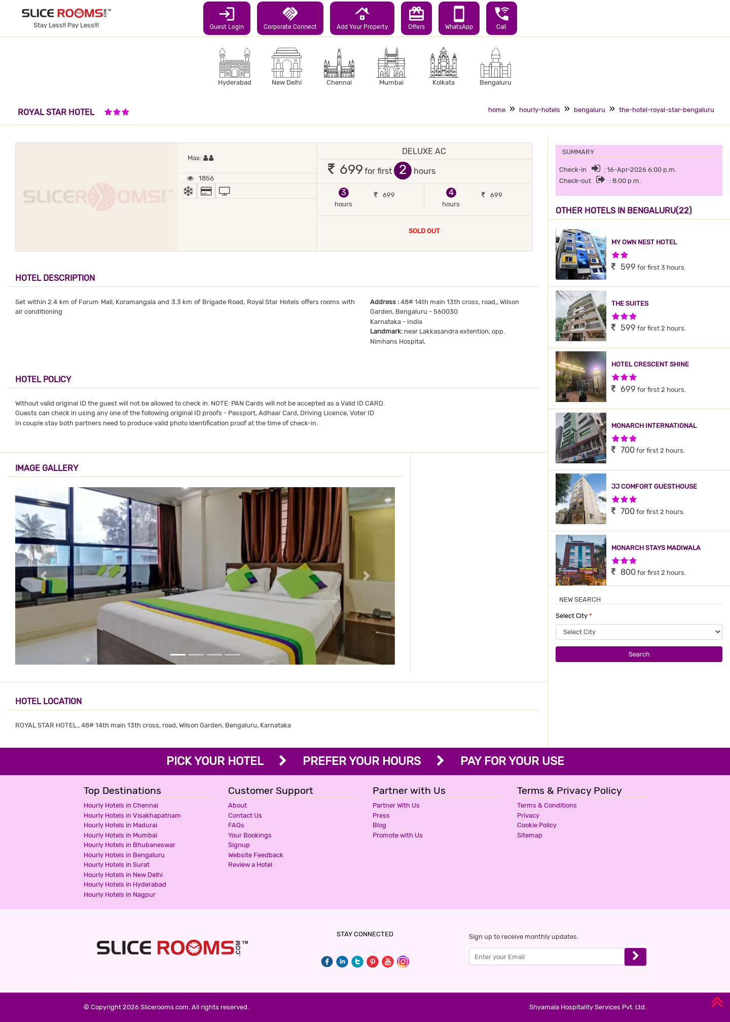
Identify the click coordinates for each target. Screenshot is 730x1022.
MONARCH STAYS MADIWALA (656, 548)
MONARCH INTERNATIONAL (654, 425)
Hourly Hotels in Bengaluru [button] (124, 855)
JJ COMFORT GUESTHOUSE (654, 486)
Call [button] (501, 17)
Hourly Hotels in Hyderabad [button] (125, 884)
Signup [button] (239, 845)
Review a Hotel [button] (250, 864)
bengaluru (589, 110)
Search (639, 654)
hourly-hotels (539, 110)
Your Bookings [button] (250, 835)
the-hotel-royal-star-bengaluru (666, 110)
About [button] (237, 805)
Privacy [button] (528, 815)
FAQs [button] (236, 825)
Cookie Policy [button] (537, 825)
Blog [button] (379, 825)
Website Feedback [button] (255, 855)
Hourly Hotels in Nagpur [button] (120, 894)
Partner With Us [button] (396, 805)
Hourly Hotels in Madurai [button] (120, 825)
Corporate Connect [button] (290, 17)
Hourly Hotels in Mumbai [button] (120, 835)
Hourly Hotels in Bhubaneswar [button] (129, 845)
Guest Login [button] (227, 17)
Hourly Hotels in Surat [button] (117, 864)
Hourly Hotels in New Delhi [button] (123, 875)
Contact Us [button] (245, 815)
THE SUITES (629, 303)
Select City (574, 615)
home (496, 110)
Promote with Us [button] (398, 835)
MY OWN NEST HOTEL (644, 242)
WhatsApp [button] (459, 17)
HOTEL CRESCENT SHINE (650, 364)
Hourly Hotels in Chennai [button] (121, 805)
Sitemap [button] (529, 835)
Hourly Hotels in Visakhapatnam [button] (132, 815)
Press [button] (381, 815)
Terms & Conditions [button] (547, 805)
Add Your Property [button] (362, 17)
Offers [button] (416, 17)
